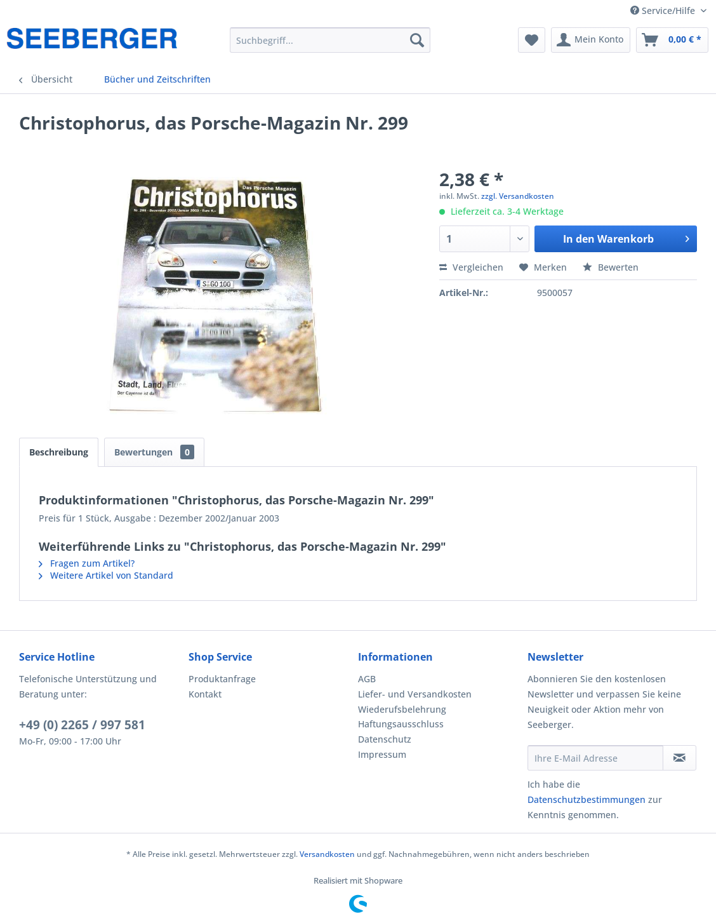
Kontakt (205, 694)
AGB (367, 679)
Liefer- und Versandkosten (415, 694)
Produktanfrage (222, 679)
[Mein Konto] (590, 40)
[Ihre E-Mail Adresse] (595, 758)
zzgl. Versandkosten (517, 196)
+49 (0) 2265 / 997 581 (82, 725)
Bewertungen (154, 452)
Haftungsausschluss (401, 724)
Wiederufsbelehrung (402, 709)
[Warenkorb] (672, 40)
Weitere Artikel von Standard (106, 575)
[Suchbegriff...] (330, 40)
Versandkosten (327, 854)
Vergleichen (471, 267)
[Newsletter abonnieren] (679, 758)
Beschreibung (58, 452)
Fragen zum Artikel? (87, 563)
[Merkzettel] (531, 40)
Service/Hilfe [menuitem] (664, 10)
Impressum (382, 754)
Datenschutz (384, 739)
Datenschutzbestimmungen (586, 799)
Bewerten (611, 267)
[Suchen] (417, 40)
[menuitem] (330, 40)
